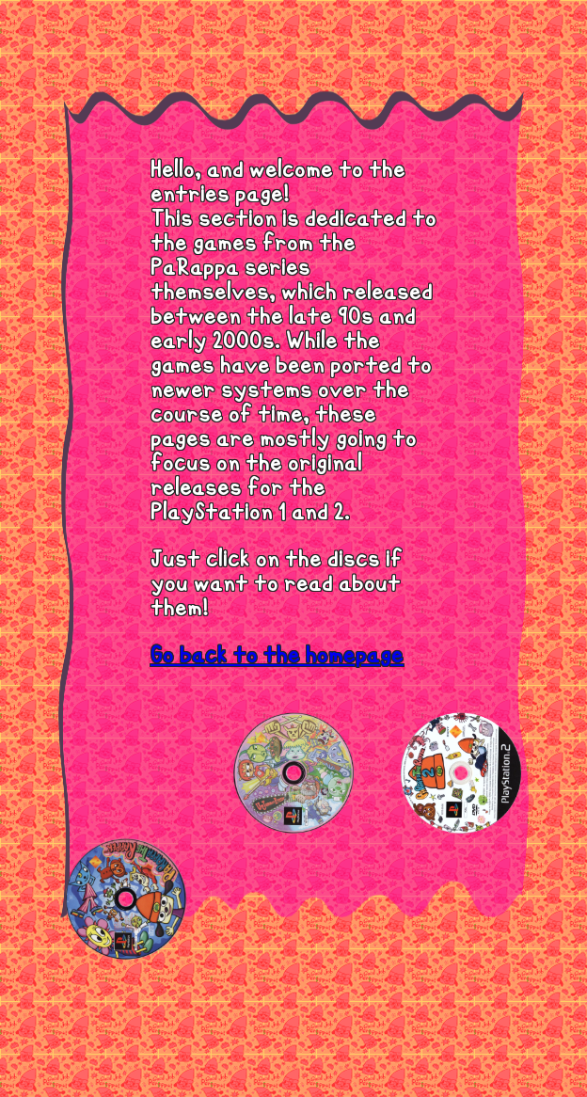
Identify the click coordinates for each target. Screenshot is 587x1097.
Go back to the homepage (277, 655)
